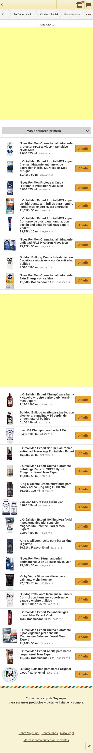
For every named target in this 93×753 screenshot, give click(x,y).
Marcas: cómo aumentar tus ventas (46, 740)
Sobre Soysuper (28, 733)
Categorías (8, 14)
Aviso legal (67, 733)
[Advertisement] (46, 73)
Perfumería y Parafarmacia (29, 14)
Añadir (83, 148)
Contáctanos (50, 733)
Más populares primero (58, 131)
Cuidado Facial (49, 14)
